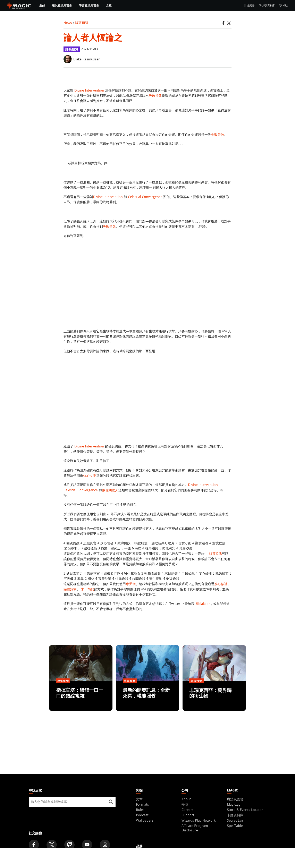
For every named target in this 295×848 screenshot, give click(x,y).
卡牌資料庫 (235, 815)
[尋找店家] (111, 802)
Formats (142, 804)
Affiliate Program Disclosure (195, 827)
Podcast (142, 815)
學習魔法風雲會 (89, 5)
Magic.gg (234, 804)
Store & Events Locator (245, 809)
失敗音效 (155, 95)
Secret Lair (235, 820)
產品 (42, 5)
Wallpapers (144, 820)
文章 (109, 5)
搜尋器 (249, 5)
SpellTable (235, 825)
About (186, 799)
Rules (140, 809)
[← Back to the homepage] (19, 5)
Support (188, 815)
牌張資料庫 (267, 5)
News (68, 22)
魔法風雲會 (235, 799)
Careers (188, 809)
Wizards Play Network (199, 820)
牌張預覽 (81, 22)
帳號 (283, 5)
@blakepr (202, 603)
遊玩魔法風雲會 (62, 5)
